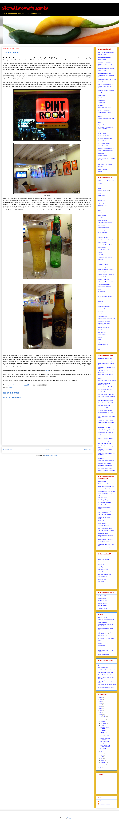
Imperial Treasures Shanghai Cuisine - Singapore (105, 511)
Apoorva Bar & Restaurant (104, 57)
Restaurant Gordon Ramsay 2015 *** (106, 318)
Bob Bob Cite (101, 198)
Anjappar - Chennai (102, 54)
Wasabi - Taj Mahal (102, 169)
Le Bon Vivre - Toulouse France (105, 425)
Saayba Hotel (101, 153)
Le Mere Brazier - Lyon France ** (106, 430)
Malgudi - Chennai (102, 131)
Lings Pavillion (101, 124)
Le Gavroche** (101, 291)
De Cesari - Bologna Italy (104, 405)
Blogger (69, 818)
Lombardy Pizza (102, 579)
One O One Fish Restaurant (104, 306)
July (102, 751)
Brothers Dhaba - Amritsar (104, 73)
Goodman (100, 252)
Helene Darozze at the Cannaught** (106, 269)
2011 (100, 767)
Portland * (100, 313)
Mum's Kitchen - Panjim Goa (105, 138)
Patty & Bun (100, 311)
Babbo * (100, 557)
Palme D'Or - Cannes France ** (105, 438)
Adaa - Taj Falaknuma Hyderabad (106, 52)
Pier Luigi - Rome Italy (103, 441)
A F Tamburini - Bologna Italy (105, 361)
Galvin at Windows (102, 247)
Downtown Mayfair (102, 230)
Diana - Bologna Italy (103, 407)
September (104, 723)
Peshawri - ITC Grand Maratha (105, 150)
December (103, 716)
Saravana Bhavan (102, 155)
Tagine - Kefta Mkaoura (103, 654)
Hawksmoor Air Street (103, 264)
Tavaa (99, 161)
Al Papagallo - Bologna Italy (105, 358)
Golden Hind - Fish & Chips (104, 249)
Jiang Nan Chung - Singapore (105, 514)
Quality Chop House (102, 316)
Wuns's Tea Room (102, 347)
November (103, 719)
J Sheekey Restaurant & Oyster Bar (106, 274)
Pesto (99, 640)
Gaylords (100, 92)
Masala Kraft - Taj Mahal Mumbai (106, 136)
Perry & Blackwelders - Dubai (105, 528)
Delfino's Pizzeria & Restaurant (105, 222)
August (103, 725)
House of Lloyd (101, 102)
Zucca (99, 349)
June (102, 753)
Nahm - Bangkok (102, 523)
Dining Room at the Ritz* (103, 227)
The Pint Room (104, 748)
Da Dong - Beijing (102, 497)
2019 (100, 699)
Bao (99, 185)
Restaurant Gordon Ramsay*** (105, 321)
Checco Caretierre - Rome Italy (105, 402)
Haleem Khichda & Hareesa (105, 739)
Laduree (99, 289)
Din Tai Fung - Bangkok (103, 500)
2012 (100, 715)
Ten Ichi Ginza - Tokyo (103, 541)
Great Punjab (101, 97)
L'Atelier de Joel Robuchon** (104, 284)
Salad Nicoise (101, 645)
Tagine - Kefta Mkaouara (103, 733)
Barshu (99, 188)
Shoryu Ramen (101, 329)
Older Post (87, 450)
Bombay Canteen (102, 70)
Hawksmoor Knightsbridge (104, 267)
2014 (100, 710)
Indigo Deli (100, 105)
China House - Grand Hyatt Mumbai (107, 79)
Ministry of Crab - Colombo (104, 520)
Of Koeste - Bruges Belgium (105, 410)
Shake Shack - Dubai (103, 533)
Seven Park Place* (102, 332)
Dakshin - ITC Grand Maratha (105, 84)
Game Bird (100, 254)
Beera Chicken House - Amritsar (106, 68)
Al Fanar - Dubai (102, 481)
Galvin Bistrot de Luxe (103, 237)
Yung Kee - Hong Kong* (104, 548)
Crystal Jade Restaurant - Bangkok (106, 491)
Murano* (100, 303)
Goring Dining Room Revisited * (105, 257)
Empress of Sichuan (102, 232)
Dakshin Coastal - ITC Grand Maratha (104, 729)
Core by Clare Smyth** (103, 220)
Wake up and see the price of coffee (107, 684)
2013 (100, 712)
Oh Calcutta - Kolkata (103, 145)
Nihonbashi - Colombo (103, 525)
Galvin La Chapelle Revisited (104, 244)
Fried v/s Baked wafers (103, 667)
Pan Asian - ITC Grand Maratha (105, 148)
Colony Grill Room (102, 217)
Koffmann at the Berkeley (103, 279)
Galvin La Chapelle (102, 242)
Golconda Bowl (101, 95)
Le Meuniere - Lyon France (104, 427)
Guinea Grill (100, 262)
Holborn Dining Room (103, 271)
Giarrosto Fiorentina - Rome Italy (106, 420)
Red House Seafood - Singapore (106, 530)
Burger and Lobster (102, 205)
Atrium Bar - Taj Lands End (104, 62)
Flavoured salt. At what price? (105, 674)
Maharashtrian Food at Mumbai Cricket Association (105, 128)
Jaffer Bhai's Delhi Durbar (104, 107)
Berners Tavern (101, 195)
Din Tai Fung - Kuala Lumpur (105, 504)
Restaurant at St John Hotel (104, 327)
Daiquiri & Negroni (102, 622)
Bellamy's (100, 193)
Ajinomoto (100, 665)
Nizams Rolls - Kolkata (103, 140)
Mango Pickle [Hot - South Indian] (106, 638)
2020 (100, 697)
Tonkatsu (100, 337)
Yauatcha (100, 171)
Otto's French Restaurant (103, 308)
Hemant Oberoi (101, 100)
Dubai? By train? (104, 736)
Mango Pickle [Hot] (102, 635)
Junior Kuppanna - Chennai (104, 112)
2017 (100, 704)
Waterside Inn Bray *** (103, 344)
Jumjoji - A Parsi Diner (103, 110)
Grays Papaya (101, 566)
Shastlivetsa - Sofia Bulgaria (104, 463)
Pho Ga (99, 643)
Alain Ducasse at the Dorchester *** (106, 180)
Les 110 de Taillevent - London (105, 296)
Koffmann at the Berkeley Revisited (106, 281)
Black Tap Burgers (102, 562)
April (102, 758)
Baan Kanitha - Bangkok (104, 488)
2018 (100, 701)
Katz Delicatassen (102, 576)
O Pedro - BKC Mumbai (104, 143)
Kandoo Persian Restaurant (104, 276)
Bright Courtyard (101, 203)
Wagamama (100, 342)
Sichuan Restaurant (102, 334)
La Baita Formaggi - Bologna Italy (106, 422)
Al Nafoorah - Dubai (103, 484)
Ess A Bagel (101, 564)
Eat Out (10, 387)
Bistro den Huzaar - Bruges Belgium (107, 380)
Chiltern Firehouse (102, 215)
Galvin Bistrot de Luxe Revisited (105, 239)
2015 (100, 708)
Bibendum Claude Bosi (103, 190)
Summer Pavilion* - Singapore (105, 539)
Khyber (99, 122)
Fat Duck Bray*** (102, 235)
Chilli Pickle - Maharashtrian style (106, 619)
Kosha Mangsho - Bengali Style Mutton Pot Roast (105, 625)
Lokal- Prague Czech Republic (105, 432)
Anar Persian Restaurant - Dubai (106, 486)
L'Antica (104, 286)
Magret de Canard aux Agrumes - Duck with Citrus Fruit (106, 632)
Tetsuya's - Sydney (102, 603)
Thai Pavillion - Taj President (105, 164)
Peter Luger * (101, 581)
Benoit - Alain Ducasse (103, 559)
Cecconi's (100, 210)
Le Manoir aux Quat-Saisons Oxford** (106, 294)
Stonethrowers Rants (105, 804)
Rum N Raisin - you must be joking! (105, 746)
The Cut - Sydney (102, 605)
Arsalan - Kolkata (102, 59)
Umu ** (99, 339)
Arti (100, 800)
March (102, 760)
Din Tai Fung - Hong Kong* (104, 502)
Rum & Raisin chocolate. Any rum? (106, 669)
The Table (100, 166)
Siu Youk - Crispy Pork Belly (105, 648)
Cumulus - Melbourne (103, 598)
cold (47, 370)
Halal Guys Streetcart (103, 569)
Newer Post (7, 450)
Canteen (99, 207)
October (103, 721)
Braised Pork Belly (102, 617)
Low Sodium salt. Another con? (105, 672)
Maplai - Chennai (102, 133)
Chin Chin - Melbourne (103, 595)
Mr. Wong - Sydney (102, 600)
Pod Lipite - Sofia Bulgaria (104, 443)
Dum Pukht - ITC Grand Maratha (106, 90)
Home (47, 450)
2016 (100, 706)
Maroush (100, 299)
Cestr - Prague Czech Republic (105, 400)
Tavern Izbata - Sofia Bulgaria (105, 465)
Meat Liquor (100, 301)
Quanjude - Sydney (102, 608)
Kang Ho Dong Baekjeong (104, 574)
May (102, 756)
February (103, 762)
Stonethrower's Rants (25, 8)
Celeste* (100, 212)
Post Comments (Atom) (51, 455)
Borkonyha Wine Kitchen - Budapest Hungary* (104, 384)
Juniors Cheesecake (103, 571)
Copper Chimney (102, 81)
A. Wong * (100, 183)
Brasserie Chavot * (102, 200)
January (103, 764)
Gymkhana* (100, 259)
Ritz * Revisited (101, 225)
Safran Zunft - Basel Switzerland (106, 460)
